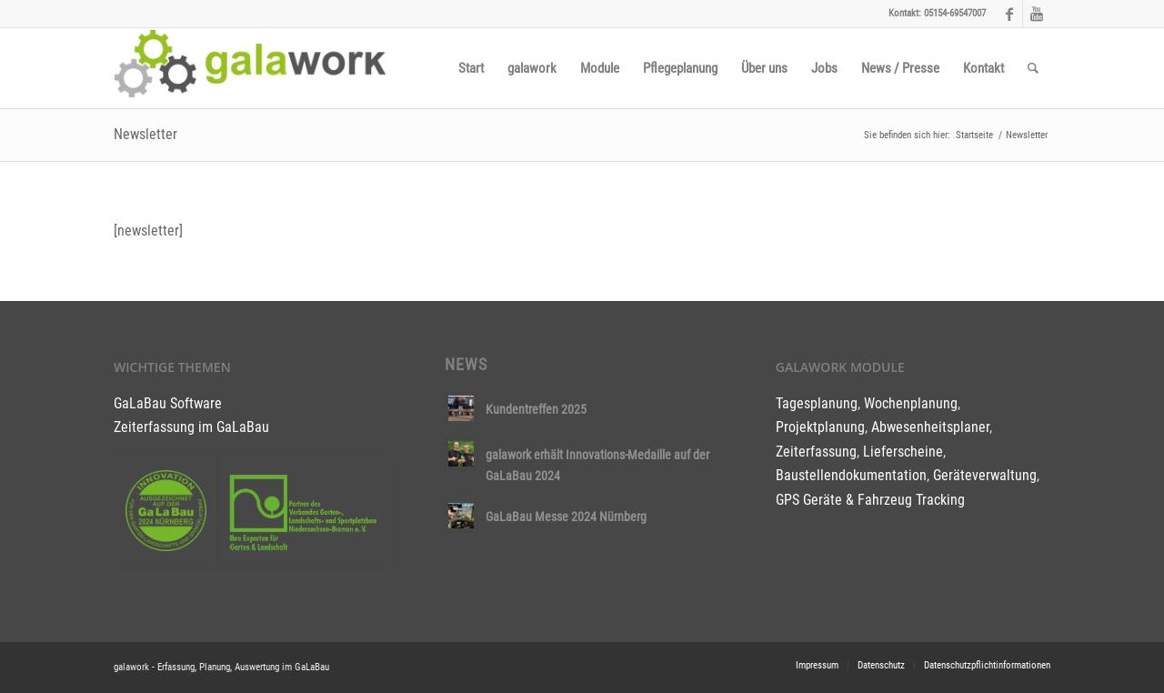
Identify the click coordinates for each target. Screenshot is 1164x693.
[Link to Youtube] (1036, 13)
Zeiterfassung (816, 451)
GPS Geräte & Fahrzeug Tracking (870, 499)
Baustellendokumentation (851, 475)
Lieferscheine (903, 451)
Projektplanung (820, 427)
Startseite (974, 135)
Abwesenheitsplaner (930, 427)
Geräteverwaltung (985, 475)
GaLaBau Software (168, 403)
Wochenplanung (911, 403)
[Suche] (1033, 68)
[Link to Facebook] (1009, 13)
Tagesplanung (817, 403)
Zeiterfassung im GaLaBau (191, 427)
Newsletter (145, 134)
